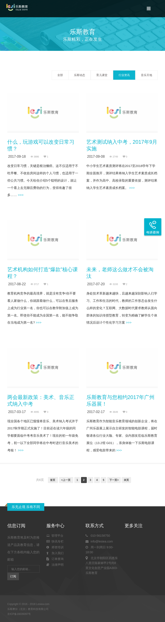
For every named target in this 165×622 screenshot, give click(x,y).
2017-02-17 (96, 412)
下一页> (114, 480)
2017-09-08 (96, 156)
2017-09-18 (17, 156)
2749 (113, 156)
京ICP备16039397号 (19, 614)
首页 (53, 480)
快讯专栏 (55, 541)
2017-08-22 (17, 284)
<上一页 (66, 480)
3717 (35, 284)
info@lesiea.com (99, 541)
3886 (35, 156)
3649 (113, 412)
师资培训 (55, 547)
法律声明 (55, 564)
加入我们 (55, 553)
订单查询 (55, 559)
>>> (20, 195)
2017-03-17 (17, 412)
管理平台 (54, 535)
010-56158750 (98, 535)
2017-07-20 (96, 284)
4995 (35, 412)
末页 (126, 480)
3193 (113, 284)
